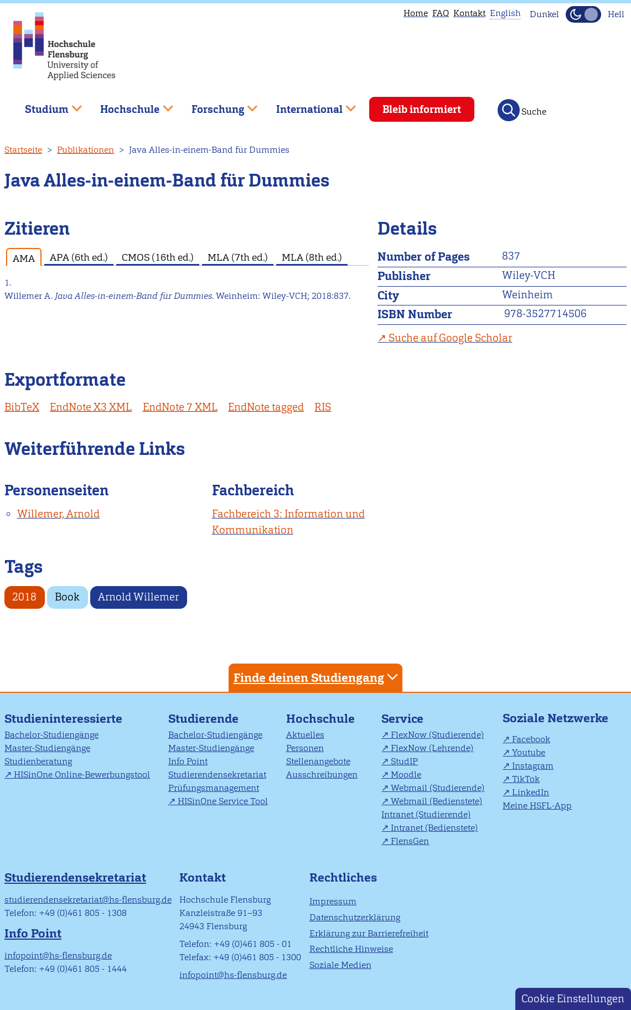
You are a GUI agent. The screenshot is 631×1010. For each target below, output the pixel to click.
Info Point (188, 761)
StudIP (404, 761)
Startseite (23, 150)
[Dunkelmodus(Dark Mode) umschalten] (583, 14)
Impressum (332, 901)
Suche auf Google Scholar (450, 338)
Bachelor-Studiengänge (51, 734)
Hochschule (320, 719)
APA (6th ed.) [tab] (79, 257)
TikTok (526, 779)
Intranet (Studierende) (425, 814)
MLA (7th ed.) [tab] (238, 257)
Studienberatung (38, 761)
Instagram (533, 765)
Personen (305, 748)
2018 (24, 597)
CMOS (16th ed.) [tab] (158, 257)
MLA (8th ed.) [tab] (312, 257)
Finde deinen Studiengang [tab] (317, 677)
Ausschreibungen (322, 774)
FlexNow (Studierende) (437, 734)
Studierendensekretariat (217, 774)
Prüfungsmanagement (213, 788)
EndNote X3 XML (91, 407)
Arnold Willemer (138, 597)
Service (402, 719)
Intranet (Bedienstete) (434, 827)
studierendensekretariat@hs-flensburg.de (88, 899)
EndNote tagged (266, 407)
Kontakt (469, 13)
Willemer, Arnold (58, 514)
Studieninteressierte (63, 719)
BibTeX (21, 407)
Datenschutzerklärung (354, 917)
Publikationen (85, 150)
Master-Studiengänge (47, 748)
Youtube (528, 752)
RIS (322, 407)
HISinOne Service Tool (223, 801)
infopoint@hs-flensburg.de (58, 955)
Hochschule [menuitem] (129, 105)
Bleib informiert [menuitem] (421, 109)
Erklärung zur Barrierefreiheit (368, 933)
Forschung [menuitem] (216, 105)
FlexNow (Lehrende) (432, 748)
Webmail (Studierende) (437, 788)
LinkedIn (530, 792)
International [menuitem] (308, 105)
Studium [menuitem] (45, 105)
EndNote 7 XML (180, 407)
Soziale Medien (340, 965)
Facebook (531, 739)
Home (416, 13)
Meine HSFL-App (537, 805)
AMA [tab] (24, 258)
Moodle (406, 774)
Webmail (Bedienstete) (436, 801)
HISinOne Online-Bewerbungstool (82, 774)
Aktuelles (305, 734)
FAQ (440, 13)
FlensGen (410, 841)
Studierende (203, 719)
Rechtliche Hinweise (351, 949)
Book (67, 597)
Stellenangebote (318, 761)
